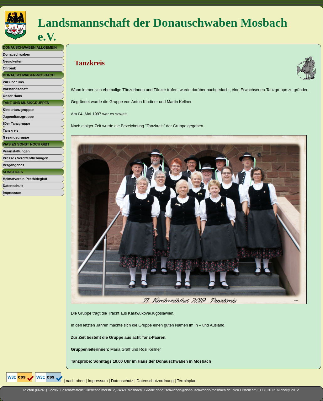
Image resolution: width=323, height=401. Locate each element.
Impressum (12, 193)
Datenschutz (13, 186)
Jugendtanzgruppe (18, 116)
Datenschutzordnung (155, 380)
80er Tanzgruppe (16, 123)
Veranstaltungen (16, 151)
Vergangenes (13, 165)
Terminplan (187, 380)
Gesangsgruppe (16, 137)
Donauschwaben (16, 54)
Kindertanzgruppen (18, 110)
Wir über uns (13, 82)
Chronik (9, 68)
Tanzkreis (11, 130)
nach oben (75, 380)
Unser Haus (12, 96)
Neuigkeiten (12, 61)
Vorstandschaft (15, 89)
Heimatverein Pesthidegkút (25, 179)
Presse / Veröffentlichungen (25, 158)
